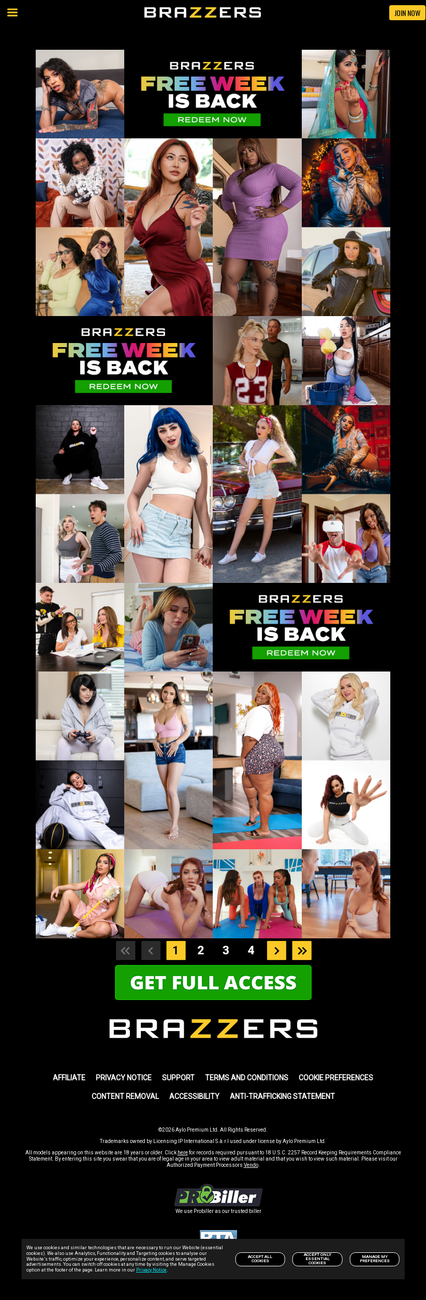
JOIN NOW (407, 12)
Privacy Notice (151, 1270)
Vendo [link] (251, 1165)
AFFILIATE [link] (69, 1078)
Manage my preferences (375, 1258)
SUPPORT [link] (178, 1078)
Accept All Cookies (260, 1258)
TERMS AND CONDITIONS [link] (246, 1078)
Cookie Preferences (336, 1078)
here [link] (183, 1152)
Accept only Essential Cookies (317, 1258)
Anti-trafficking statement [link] (282, 1096)
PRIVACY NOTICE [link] (124, 1078)
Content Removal (125, 1096)
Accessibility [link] (194, 1096)
